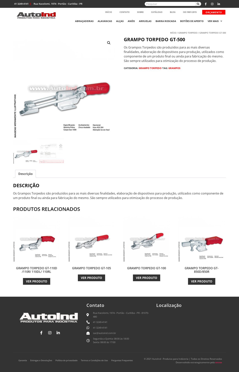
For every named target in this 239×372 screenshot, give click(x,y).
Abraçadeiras (84, 21)
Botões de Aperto (192, 21)
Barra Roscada (166, 21)
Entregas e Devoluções (41, 360)
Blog (173, 12)
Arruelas (145, 21)
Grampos (174, 68)
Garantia (22, 360)
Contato (125, 12)
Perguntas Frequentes (122, 360)
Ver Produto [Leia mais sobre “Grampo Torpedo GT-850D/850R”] (201, 281)
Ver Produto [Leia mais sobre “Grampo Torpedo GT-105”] (91, 278)
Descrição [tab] (25, 174)
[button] (108, 43)
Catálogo (156, 12)
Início (108, 12)
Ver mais (215, 21)
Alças (120, 21)
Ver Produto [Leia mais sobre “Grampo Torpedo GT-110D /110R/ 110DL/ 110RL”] (36, 281)
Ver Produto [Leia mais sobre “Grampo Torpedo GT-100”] (146, 278)
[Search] (198, 4)
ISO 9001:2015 (190, 12)
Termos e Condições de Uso (94, 360)
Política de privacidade (66, 360)
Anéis (131, 21)
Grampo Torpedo (188, 32)
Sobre (140, 12)
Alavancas (105, 21)
